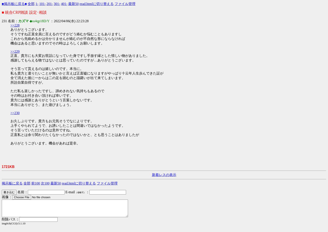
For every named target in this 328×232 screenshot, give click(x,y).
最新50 (73, 4)
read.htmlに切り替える (97, 4)
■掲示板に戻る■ (14, 4)
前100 (35, 183)
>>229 (15, 51)
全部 (31, 4)
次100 (45, 183)
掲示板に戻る (12, 183)
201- (50, 4)
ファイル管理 (125, 4)
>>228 (15, 25)
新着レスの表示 (164, 175)
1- (36, 4)
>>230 (15, 113)
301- (57, 4)
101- (42, 4)
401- (64, 4)
